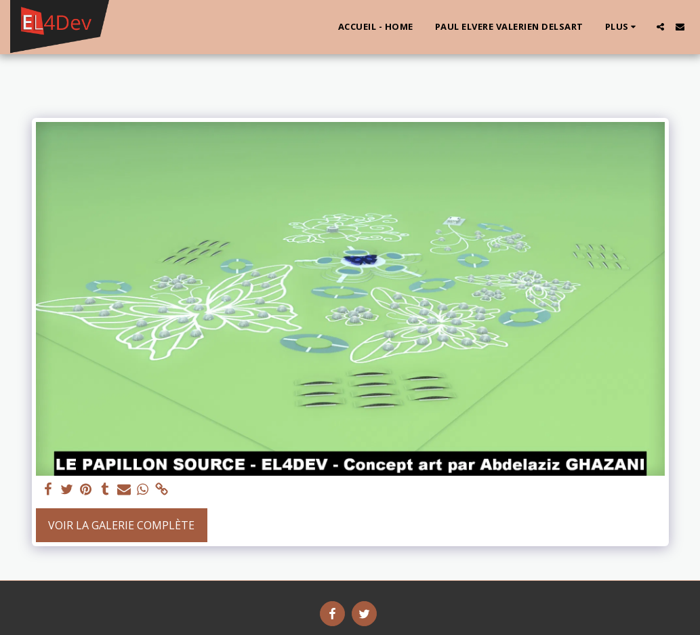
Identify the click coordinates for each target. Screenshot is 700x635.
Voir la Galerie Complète (121, 525)
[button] (660, 26)
